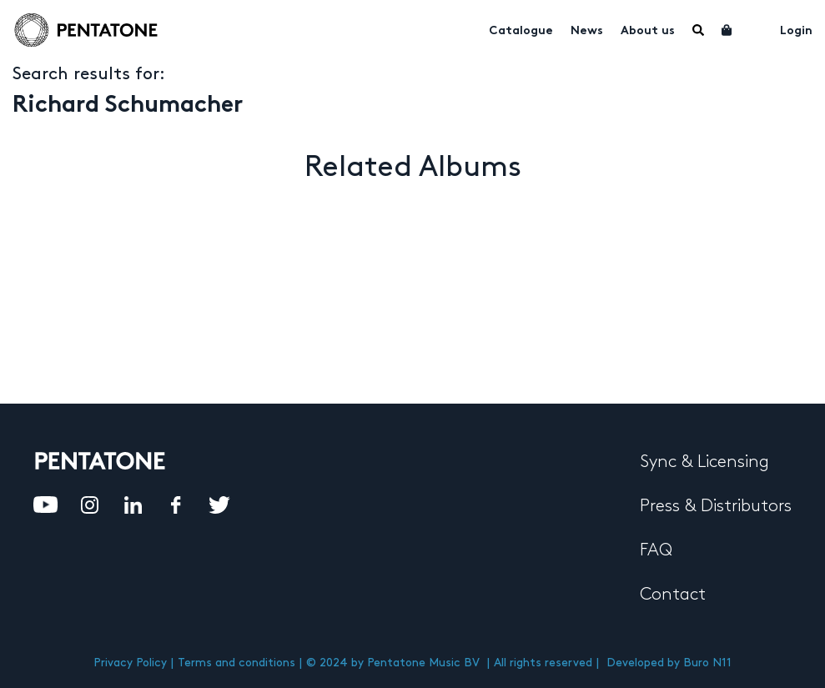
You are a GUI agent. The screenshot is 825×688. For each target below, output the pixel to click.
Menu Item (698, 30)
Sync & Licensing (704, 462)
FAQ (656, 550)
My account (756, 28)
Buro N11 (707, 662)
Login (796, 31)
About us (648, 31)
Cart (727, 30)
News (587, 31)
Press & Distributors (716, 506)
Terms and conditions (236, 662)
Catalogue (521, 31)
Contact (673, 594)
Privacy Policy (130, 662)
